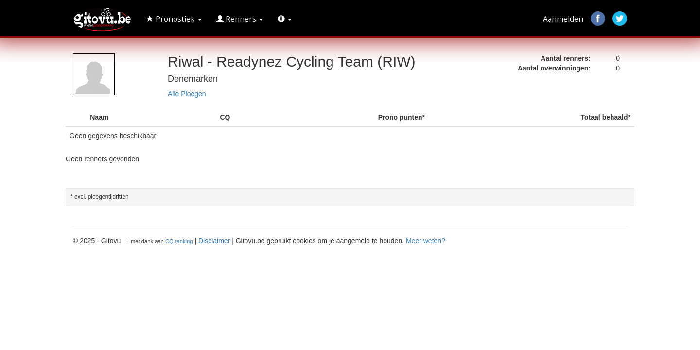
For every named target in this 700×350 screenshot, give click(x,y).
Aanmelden (563, 19)
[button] (284, 19)
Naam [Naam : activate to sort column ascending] (99, 117)
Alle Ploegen (187, 94)
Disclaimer (214, 241)
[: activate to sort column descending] (76, 117)
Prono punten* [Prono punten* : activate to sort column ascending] (401, 117)
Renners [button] (239, 19)
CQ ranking (179, 241)
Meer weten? (425, 241)
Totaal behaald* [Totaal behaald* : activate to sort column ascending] (605, 117)
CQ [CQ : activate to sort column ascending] (225, 117)
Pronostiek (174, 19)
